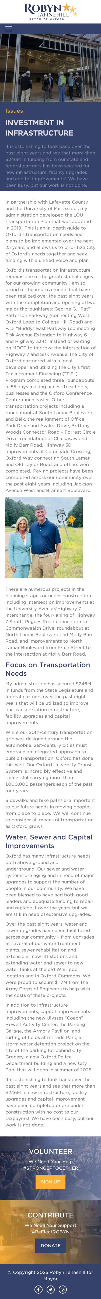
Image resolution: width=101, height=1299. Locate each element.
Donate (51, 1245)
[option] (50, 68)
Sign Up (50, 1182)
